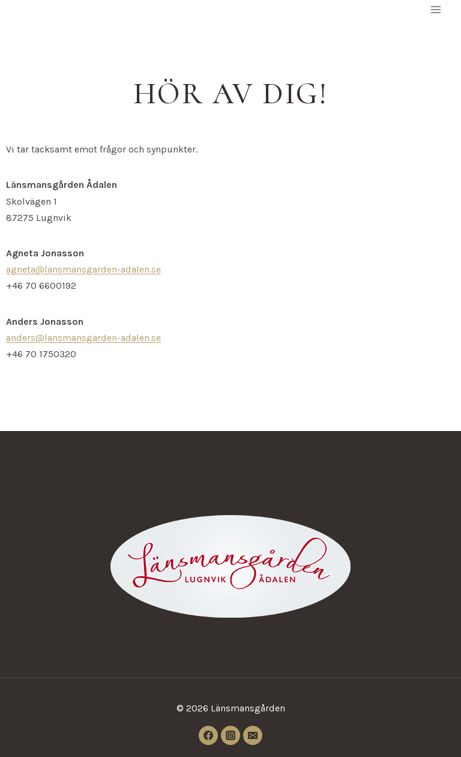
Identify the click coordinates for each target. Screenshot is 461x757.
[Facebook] (208, 735)
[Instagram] (230, 735)
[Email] (252, 735)
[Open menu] (435, 9)
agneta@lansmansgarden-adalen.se (83, 269)
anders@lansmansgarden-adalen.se (83, 337)
